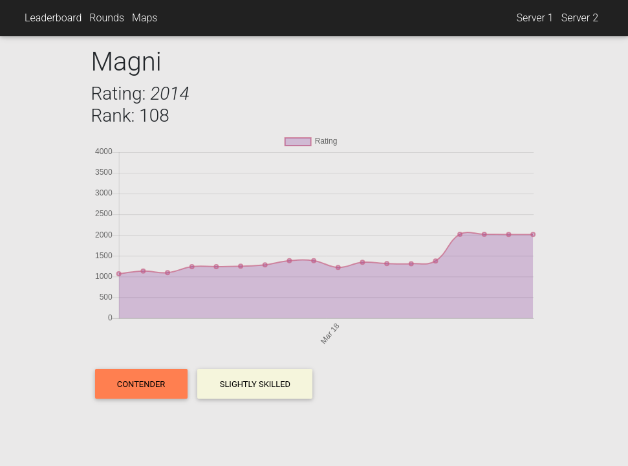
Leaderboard (53, 18)
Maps (144, 18)
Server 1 (534, 18)
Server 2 (579, 18)
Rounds (106, 18)
